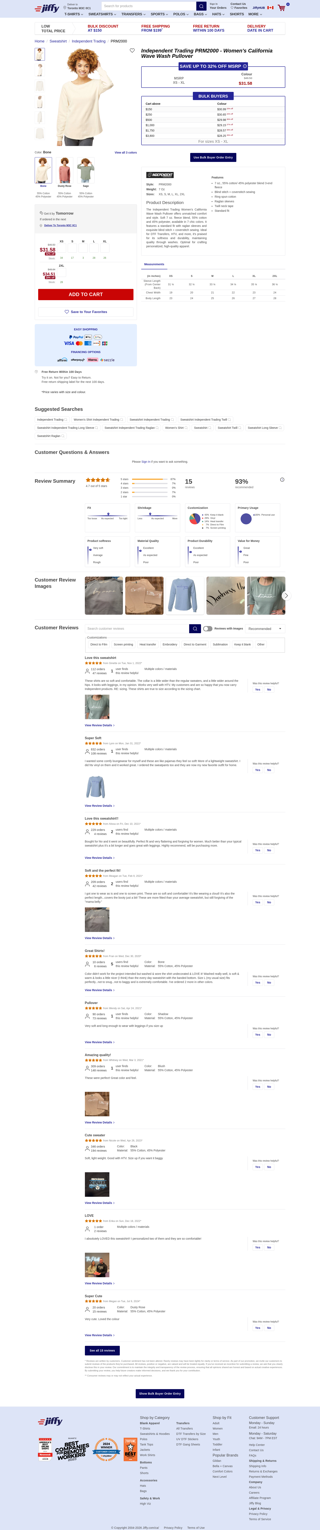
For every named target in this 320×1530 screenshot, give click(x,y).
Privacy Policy (258, 1514)
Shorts (237, 14)
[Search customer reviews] (137, 628)
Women (218, 1428)
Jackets (145, 1449)
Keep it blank (242, 644)
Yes (257, 689)
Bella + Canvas (223, 1466)
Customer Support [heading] (264, 1418)
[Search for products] (148, 6)
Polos (180, 14)
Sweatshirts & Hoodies (155, 1433)
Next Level (220, 1476)
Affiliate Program (260, 1498)
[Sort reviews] (265, 628)
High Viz (145, 1503)
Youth (216, 1439)
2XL (61, 265)
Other (260, 644)
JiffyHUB (259, 7)
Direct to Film (98, 644)
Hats (218, 14)
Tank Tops (146, 1444)
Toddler (217, 1444)
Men (215, 1433)
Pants (144, 1467)
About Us (255, 1487)
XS (61, 241)
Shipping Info (257, 1466)
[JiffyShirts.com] (47, 8)
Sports (159, 14)
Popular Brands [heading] (225, 1455)
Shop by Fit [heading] (222, 1418)
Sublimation (220, 644)
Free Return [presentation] (208, 28)
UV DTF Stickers (187, 1439)
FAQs (252, 1455)
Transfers (133, 14)
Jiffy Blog (255, 1503)
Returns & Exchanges (263, 1471)
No (269, 689)
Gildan (217, 1460)
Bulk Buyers (213, 96)
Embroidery (170, 644)
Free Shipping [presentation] (155, 28)
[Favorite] (132, 50)
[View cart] (281, 8)
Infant (216, 1449)
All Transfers (184, 1428)
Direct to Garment (195, 644)
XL (105, 241)
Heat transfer (148, 644)
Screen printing (123, 644)
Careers (254, 1492)
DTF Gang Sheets (188, 1444)
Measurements (154, 264)
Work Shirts (147, 1455)
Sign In (214, 4)
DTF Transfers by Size (191, 1433)
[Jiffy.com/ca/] (80, 1421)
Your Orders (218, 7)
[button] (74, 14)
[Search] (201, 6)
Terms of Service (260, 1519)
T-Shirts (73, 14)
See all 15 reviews (102, 1350)
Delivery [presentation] (260, 28)
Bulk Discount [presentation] (103, 28)
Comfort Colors (223, 1471)
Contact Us (238, 4)
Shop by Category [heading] (155, 1418)
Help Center (257, 1444)
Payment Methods (261, 1476)
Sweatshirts (102, 14)
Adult (216, 1423)
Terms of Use (196, 1527)
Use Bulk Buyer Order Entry (213, 157)
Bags (200, 14)
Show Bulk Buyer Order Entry (160, 1393)
